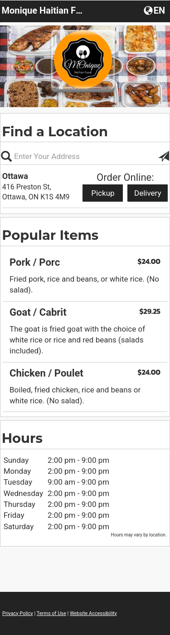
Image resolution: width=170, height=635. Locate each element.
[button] (155, 10)
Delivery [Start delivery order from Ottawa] (147, 193)
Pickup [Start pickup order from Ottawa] (102, 193)
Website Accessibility (93, 613)
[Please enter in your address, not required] (85, 156)
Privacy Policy (17, 613)
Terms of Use (51, 613)
